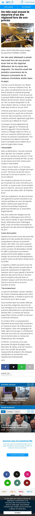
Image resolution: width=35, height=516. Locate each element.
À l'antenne (26, 7)
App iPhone (17, 483)
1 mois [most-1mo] (17, 411)
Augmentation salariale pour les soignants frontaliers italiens (14, 399)
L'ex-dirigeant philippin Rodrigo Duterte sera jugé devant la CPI (14, 426)
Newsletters (7, 483)
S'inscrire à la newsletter (17, 455)
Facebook (6, 474)
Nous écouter (31, 2)
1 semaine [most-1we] (10, 411)
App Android (27, 483)
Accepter (17, 512)
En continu (8, 7)
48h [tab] (3, 411)
